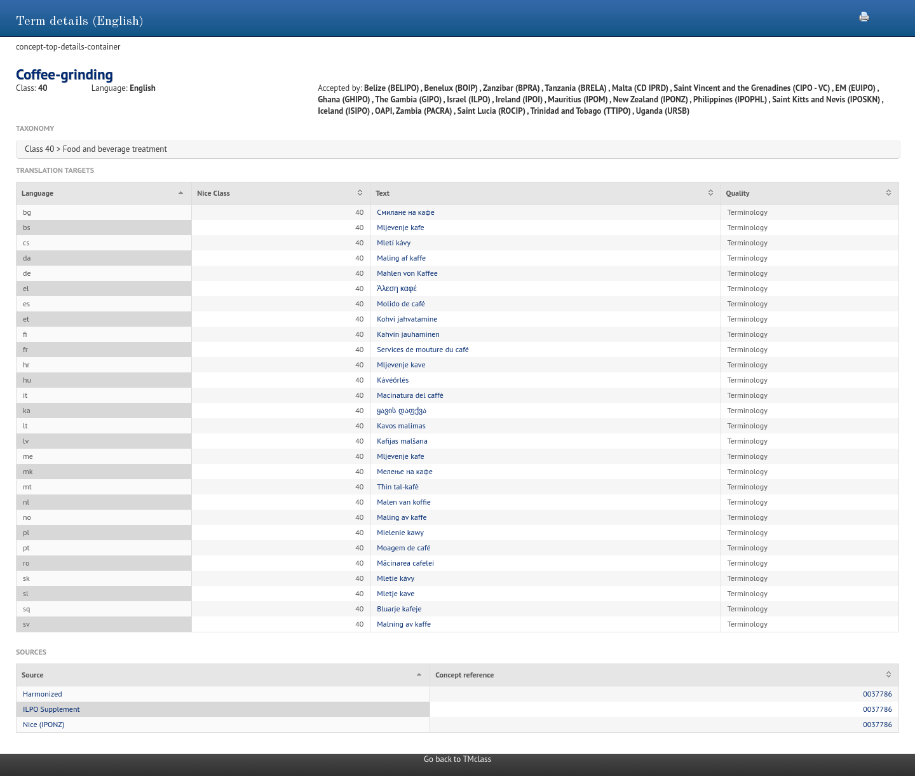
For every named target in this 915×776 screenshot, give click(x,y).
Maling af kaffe (401, 257)
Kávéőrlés (393, 380)
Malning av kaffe (404, 624)
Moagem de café (403, 547)
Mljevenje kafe (400, 227)
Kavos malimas (401, 425)
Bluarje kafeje (399, 608)
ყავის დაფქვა (401, 410)
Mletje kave (395, 593)
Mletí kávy (393, 242)
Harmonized (42, 693)
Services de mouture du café (423, 349)
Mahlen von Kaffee (407, 273)
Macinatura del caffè (410, 395)
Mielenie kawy (400, 532)
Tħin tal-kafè (398, 486)
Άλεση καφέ (397, 288)
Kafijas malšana (402, 441)
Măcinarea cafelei (405, 563)
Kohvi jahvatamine (407, 318)
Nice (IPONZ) (43, 724)
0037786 (877, 693)
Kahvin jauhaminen (408, 334)
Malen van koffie (403, 502)
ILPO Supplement (51, 709)
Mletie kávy (395, 578)
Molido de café (401, 303)
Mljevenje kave (401, 364)
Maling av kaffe (401, 517)
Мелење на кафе (404, 471)
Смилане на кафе (406, 212)
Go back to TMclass (457, 759)
